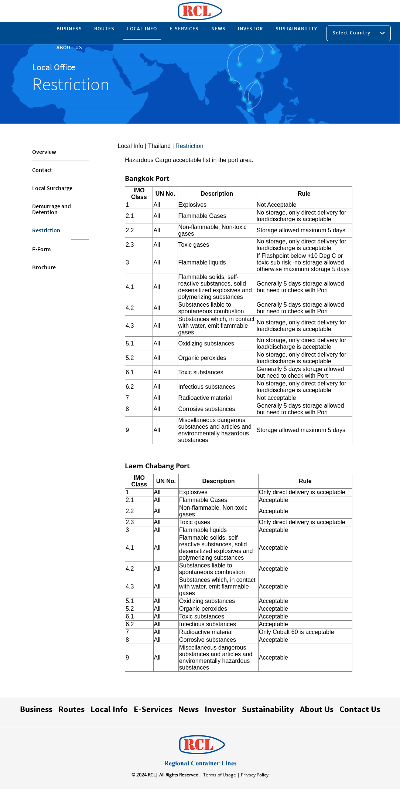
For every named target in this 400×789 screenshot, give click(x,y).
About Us (317, 709)
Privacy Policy (254, 775)
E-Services (153, 709)
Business (36, 709)
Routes (71, 709)
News (188, 709)
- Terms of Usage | (219, 775)
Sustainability (268, 709)
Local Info (130, 146)
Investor (220, 709)
